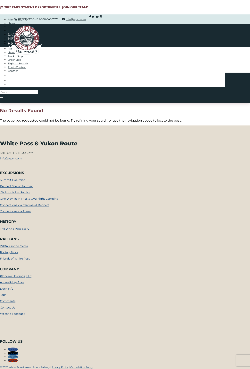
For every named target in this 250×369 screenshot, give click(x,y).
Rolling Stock (9, 252)
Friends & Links (17, 19)
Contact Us (7, 307)
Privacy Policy (60, 367)
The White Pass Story (14, 228)
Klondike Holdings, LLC (15, 276)
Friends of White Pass (15, 258)
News (11, 23)
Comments (7, 301)
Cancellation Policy (81, 367)
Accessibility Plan (12, 282)
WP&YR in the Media (14, 246)
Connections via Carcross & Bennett (24, 205)
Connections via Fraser (15, 211)
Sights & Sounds (18, 63)
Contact (13, 70)
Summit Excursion (12, 180)
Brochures (14, 59)
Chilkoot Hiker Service (15, 192)
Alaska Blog (15, 56)
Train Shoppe (22, 84)
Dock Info (6, 288)
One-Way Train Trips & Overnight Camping (29, 198)
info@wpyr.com (11, 158)
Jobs (3, 295)
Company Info (23, 80)
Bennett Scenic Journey (16, 186)
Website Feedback (12, 314)
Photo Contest (17, 67)
